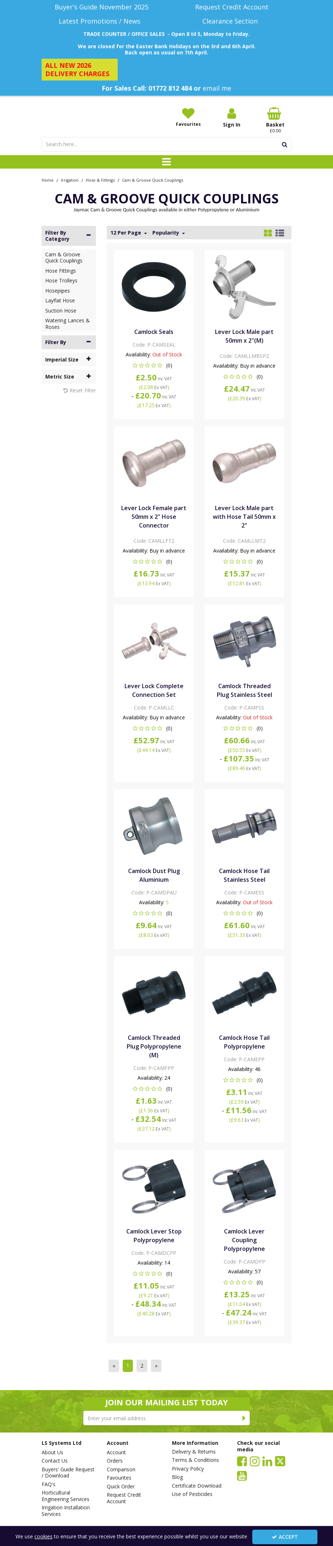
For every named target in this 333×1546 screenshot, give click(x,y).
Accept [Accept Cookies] (285, 1536)
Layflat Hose (60, 300)
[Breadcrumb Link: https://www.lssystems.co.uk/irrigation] (70, 179)
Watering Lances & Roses (67, 323)
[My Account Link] (231, 117)
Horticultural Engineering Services (65, 1495)
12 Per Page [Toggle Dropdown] (126, 233)
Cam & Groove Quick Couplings (64, 257)
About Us (52, 1452)
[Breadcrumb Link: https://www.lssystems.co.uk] (48, 179)
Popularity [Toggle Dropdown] (166, 233)
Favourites (119, 1478)
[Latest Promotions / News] (101, 21)
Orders (115, 1461)
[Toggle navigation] (166, 162)
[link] (242, 1461)
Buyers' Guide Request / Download (68, 1472)
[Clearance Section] (231, 21)
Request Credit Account (124, 1498)
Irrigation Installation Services (66, 1510)
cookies (43, 1536)
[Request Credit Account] (231, 7)
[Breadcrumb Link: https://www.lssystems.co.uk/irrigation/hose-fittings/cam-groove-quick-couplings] (152, 179)
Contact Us (55, 1461)
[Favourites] (188, 117)
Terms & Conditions (195, 1460)
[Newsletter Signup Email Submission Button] (244, 1418)
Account (116, 1452)
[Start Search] (284, 144)
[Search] (160, 144)
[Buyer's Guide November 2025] (101, 7)
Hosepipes (57, 290)
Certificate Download (197, 1486)
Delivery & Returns (194, 1451)
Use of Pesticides (192, 1494)
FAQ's (48, 1484)
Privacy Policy (188, 1469)
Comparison (121, 1469)
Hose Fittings (60, 270)
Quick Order (121, 1486)
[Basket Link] (275, 120)
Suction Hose (60, 310)
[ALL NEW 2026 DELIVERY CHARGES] (80, 69)
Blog (177, 1477)
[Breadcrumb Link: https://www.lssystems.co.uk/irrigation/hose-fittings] (100, 179)
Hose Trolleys (61, 280)
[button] (154, 365)
